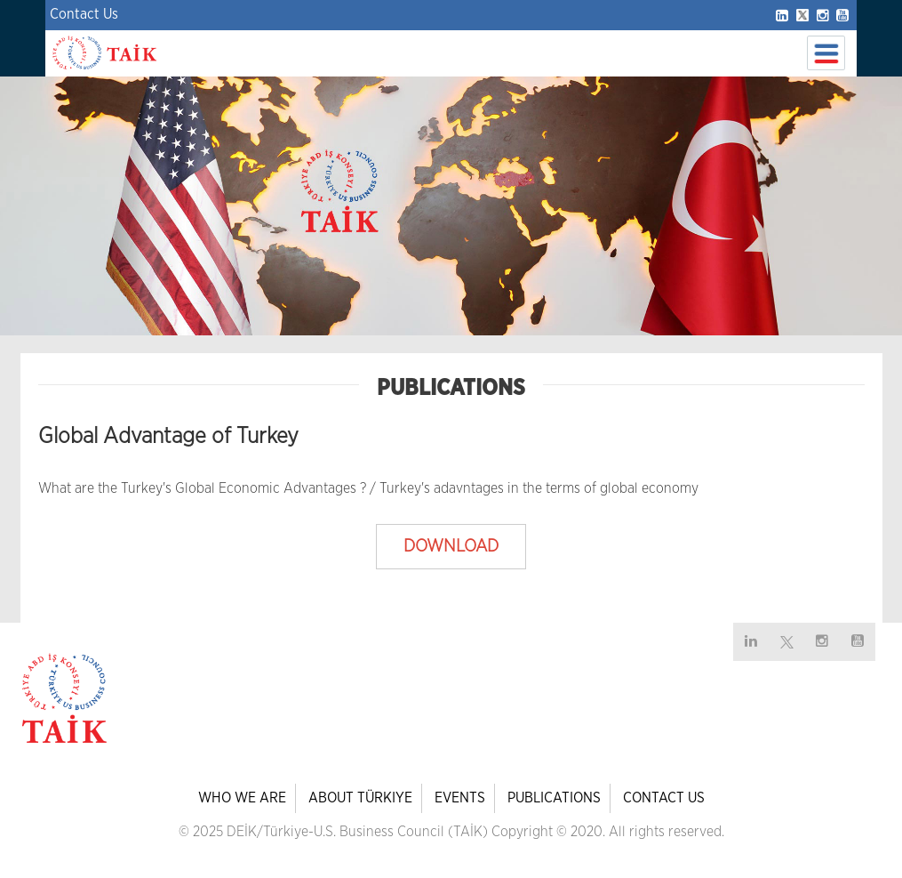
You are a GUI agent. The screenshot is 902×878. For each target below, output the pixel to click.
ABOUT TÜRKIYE (360, 798)
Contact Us (84, 14)
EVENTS (460, 798)
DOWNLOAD (451, 546)
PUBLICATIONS (554, 798)
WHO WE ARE (242, 798)
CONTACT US (664, 798)
